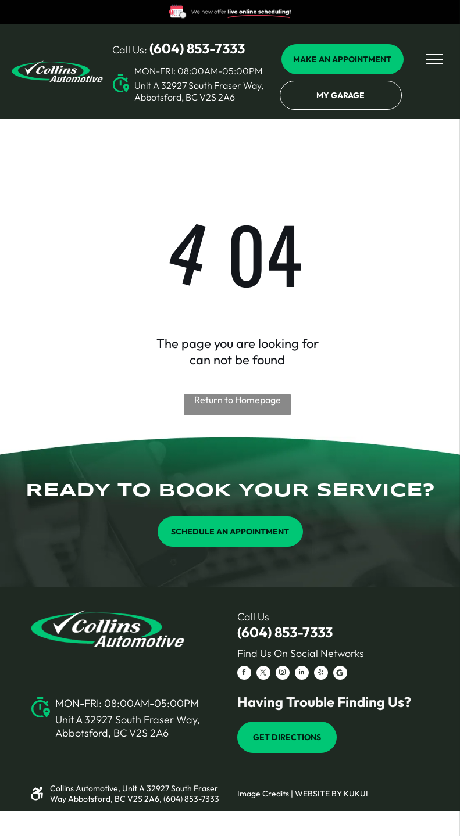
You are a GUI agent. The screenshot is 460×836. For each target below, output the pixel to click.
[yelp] (321, 674)
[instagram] (283, 674)
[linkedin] (302, 674)
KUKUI (356, 793)
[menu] (434, 59)
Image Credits (263, 793)
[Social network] (340, 674)
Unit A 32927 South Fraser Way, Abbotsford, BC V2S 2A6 (198, 91)
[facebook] (244, 674)
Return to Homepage (237, 400)
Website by (318, 793)
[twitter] (263, 674)
